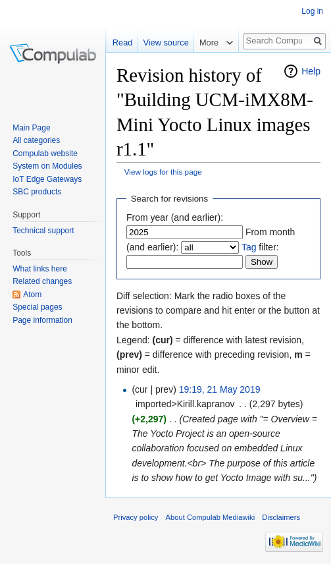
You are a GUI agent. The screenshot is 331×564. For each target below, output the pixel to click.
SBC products (37, 191)
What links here (40, 268)
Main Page (31, 127)
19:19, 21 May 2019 (220, 389)
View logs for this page (163, 171)
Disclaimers (281, 517)
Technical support (43, 230)
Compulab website (45, 153)
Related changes (42, 281)
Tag (249, 247)
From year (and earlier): (174, 217)
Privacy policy (135, 517)
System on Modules (47, 166)
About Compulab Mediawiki (210, 517)
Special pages (37, 307)
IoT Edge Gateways (47, 179)
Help (310, 71)
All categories (36, 140)
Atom (32, 294)
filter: (260, 247)
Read (123, 42)
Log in (312, 11)
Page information (42, 320)
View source (165, 42)
